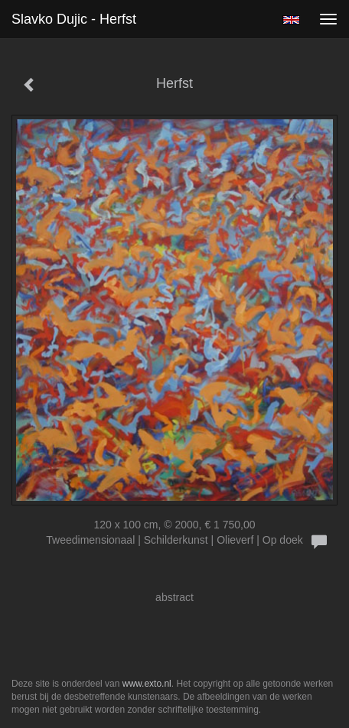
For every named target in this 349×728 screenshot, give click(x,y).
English (291, 19)
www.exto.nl (146, 683)
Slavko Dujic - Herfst (73, 19)
